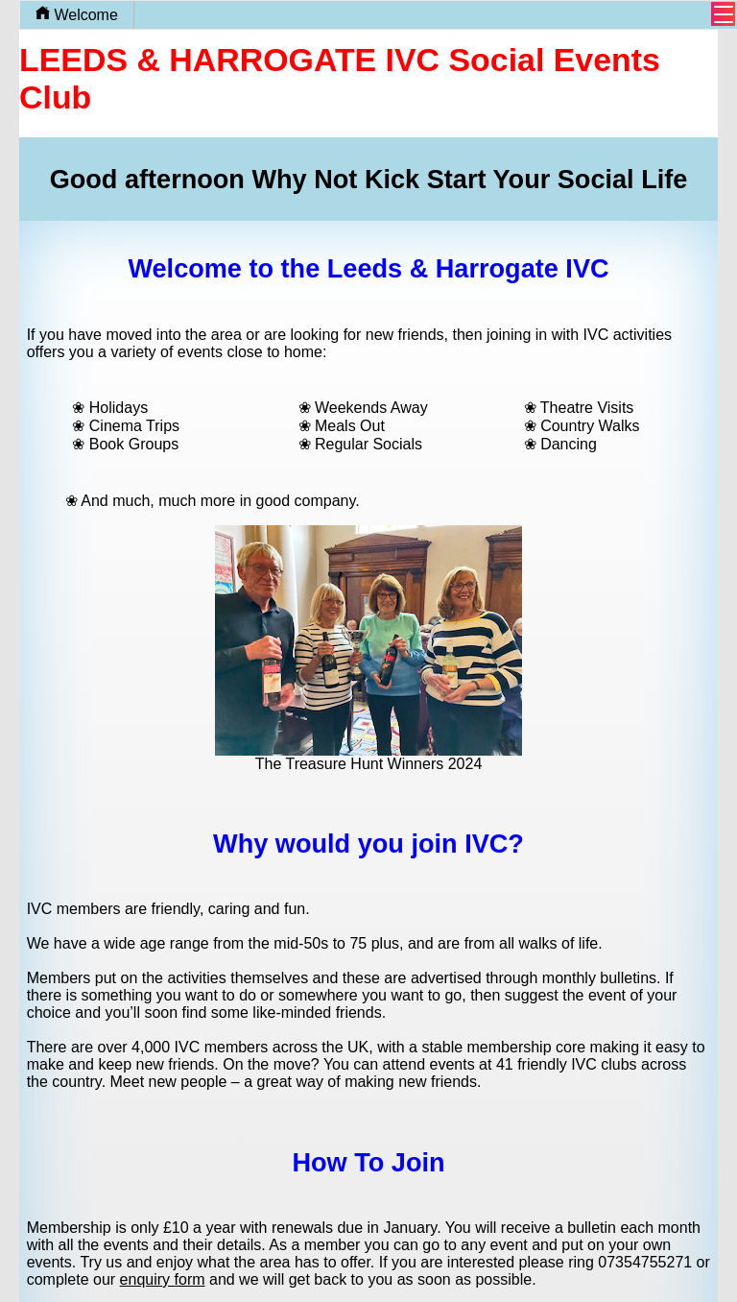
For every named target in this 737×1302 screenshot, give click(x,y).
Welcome (77, 14)
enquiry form (162, 1279)
